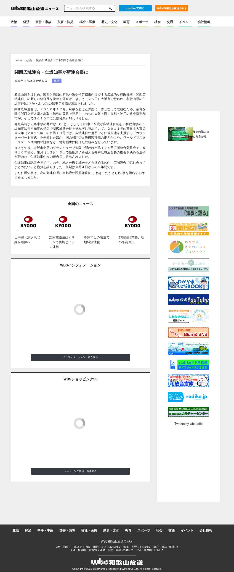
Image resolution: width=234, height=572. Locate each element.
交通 (170, 22)
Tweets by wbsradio (188, 424)
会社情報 (204, 22)
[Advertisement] (195, 172)
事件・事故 (43, 22)
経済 (26, 22)
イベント (185, 22)
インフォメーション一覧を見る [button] (80, 357)
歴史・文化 (109, 22)
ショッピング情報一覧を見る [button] (80, 471)
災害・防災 (65, 22)
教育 (126, 22)
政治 (14, 22)
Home (18, 60)
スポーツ (142, 22)
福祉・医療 (87, 22)
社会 (157, 22)
